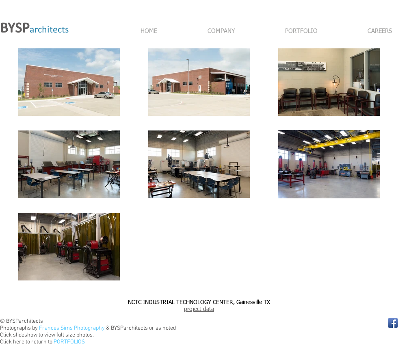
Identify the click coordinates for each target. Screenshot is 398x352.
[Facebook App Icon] (393, 323)
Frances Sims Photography (72, 328)
